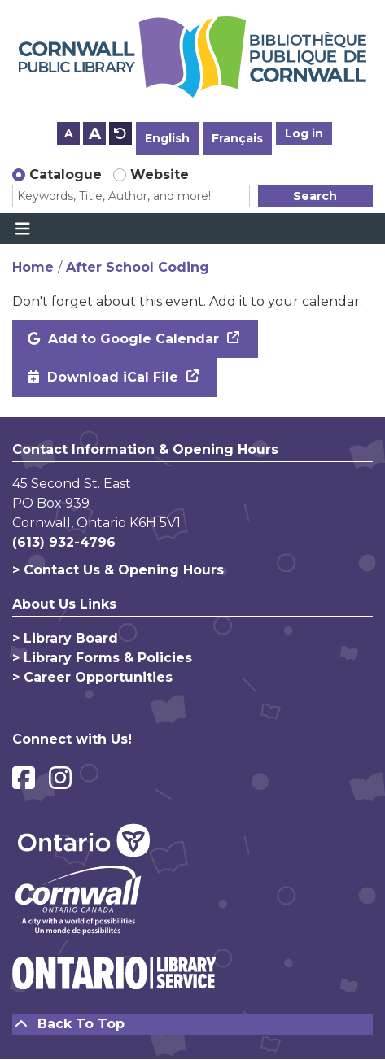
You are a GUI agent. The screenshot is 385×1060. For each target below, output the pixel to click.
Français (237, 138)
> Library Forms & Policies (102, 657)
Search (315, 196)
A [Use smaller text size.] (68, 133)
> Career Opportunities (92, 677)
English (167, 138)
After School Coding (137, 267)
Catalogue (65, 174)
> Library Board (65, 638)
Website (159, 174)
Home (33, 267)
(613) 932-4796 (64, 542)
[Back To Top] (192, 1024)
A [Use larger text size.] (95, 133)
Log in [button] (304, 133)
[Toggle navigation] (22, 228)
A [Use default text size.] (120, 133)
